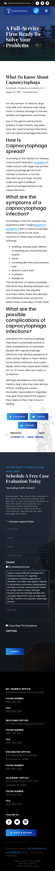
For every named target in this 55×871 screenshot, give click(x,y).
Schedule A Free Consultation (17, 3)
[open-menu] (46, 11)
